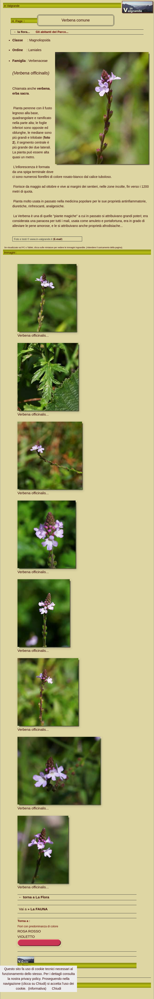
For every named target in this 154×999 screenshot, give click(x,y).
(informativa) (37, 988)
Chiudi (56, 988)
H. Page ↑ (18, 21)
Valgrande (13, 5)
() (57, 239)
